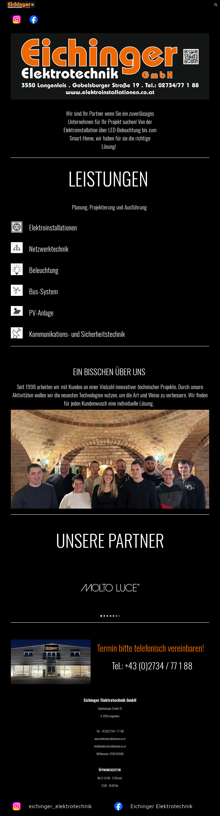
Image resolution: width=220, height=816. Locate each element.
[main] (110, 130)
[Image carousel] (110, 591)
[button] (216, 5)
